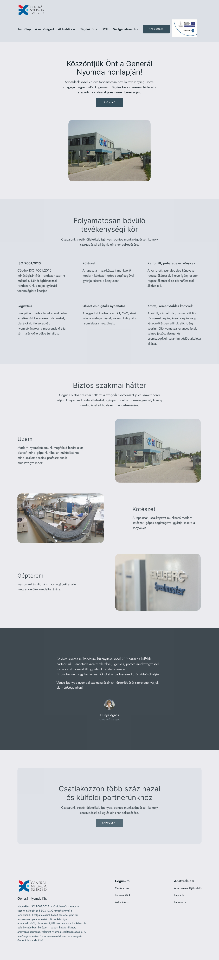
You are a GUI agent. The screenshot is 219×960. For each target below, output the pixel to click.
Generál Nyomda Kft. (32, 898)
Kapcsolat (156, 29)
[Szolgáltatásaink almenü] (138, 29)
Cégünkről (109, 102)
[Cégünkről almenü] (96, 29)
